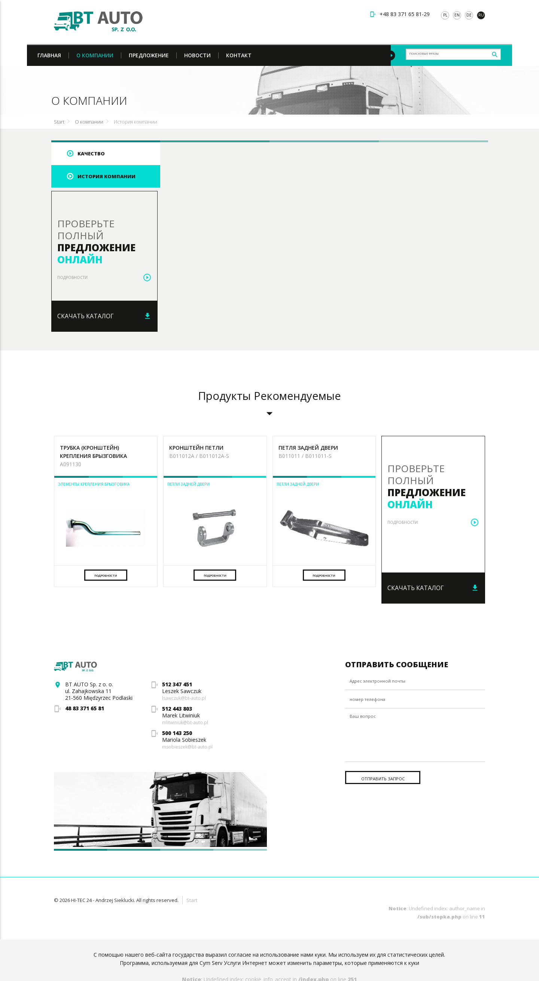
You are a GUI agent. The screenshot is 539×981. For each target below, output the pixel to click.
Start (59, 122)
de (469, 15)
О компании (89, 122)
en (457, 15)
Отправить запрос (392, 792)
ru (481, 15)
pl (445, 15)
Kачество (82, 154)
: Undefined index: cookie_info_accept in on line (269, 965)
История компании (135, 122)
